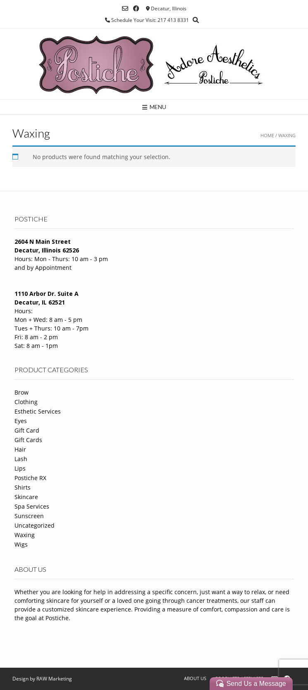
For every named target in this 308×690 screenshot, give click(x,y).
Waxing (24, 535)
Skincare (26, 497)
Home (267, 135)
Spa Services (31, 506)
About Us (195, 678)
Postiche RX (30, 478)
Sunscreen (29, 516)
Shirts (22, 487)
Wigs (21, 544)
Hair (20, 449)
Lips (20, 468)
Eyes (20, 421)
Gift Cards (28, 440)
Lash (20, 459)
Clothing (26, 402)
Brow (21, 392)
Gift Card (26, 430)
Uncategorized (34, 525)
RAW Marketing (54, 678)
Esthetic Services (37, 411)
